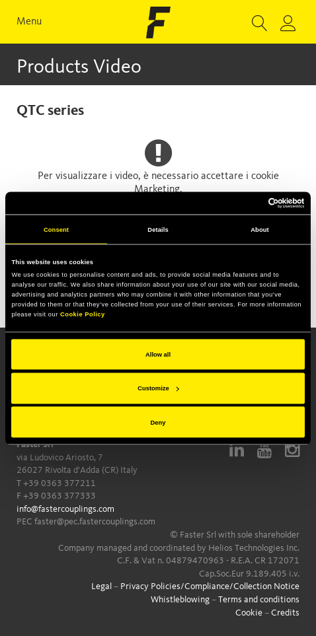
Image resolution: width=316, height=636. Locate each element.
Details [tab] (157, 229)
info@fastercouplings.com (65, 509)
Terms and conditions (258, 599)
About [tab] (260, 229)
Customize (158, 388)
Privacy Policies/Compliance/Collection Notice (209, 586)
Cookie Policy (82, 314)
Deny (158, 422)
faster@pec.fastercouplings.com (94, 521)
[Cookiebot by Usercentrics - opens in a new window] (247, 202)
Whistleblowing (180, 599)
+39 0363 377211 (59, 483)
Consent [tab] (56, 229)
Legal (101, 586)
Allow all (158, 354)
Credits (285, 613)
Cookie (248, 613)
